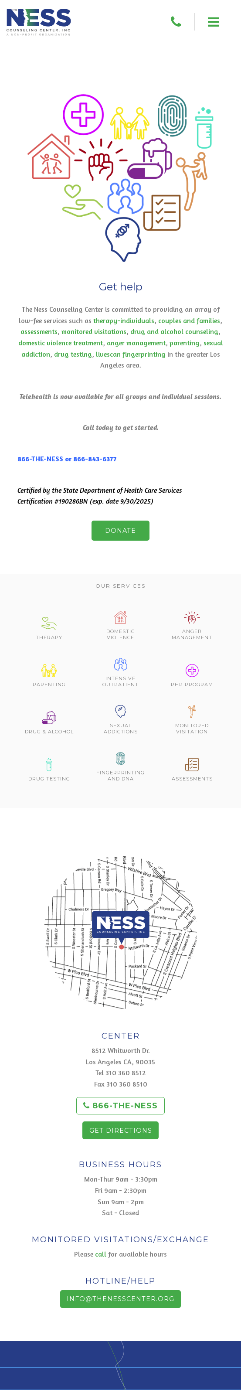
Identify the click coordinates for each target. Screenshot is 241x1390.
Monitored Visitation (192, 720)
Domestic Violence (120, 625)
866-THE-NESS (120, 1106)
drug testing (73, 354)
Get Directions (120, 1130)
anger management (136, 342)
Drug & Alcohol (49, 723)
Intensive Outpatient (120, 673)
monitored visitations (93, 331)
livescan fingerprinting (131, 354)
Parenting (49, 676)
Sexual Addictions (121, 720)
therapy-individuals (123, 320)
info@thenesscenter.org (120, 1299)
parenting (185, 342)
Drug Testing (49, 770)
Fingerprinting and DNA (120, 767)
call (100, 1254)
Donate (120, 531)
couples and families (189, 320)
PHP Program (192, 676)
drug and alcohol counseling (174, 331)
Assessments (192, 770)
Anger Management (192, 625)
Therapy (49, 628)
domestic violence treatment (60, 342)
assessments (39, 331)
